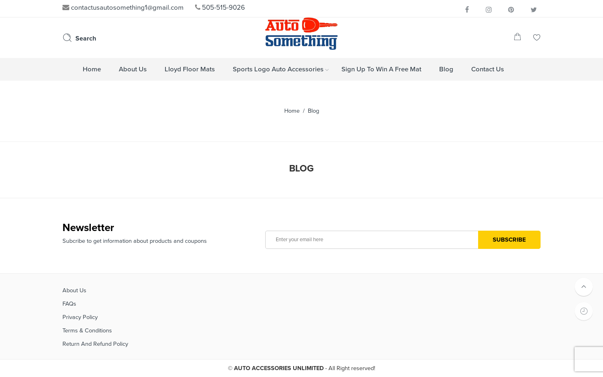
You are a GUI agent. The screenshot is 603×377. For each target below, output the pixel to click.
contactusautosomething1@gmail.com (123, 8)
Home (292, 110)
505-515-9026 (220, 8)
